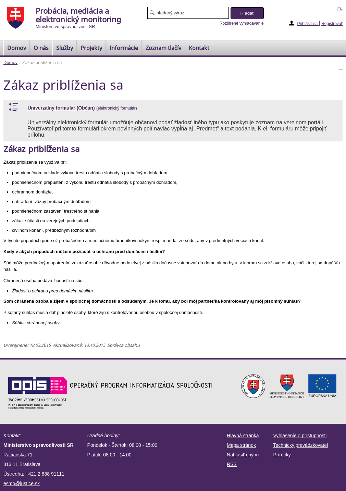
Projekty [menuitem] (91, 48)
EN (340, 9)
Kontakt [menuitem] (199, 48)
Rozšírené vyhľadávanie (242, 23)
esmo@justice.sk (21, 483)
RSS (232, 464)
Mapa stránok (241, 445)
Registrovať (332, 23)
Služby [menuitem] (64, 48)
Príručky (282, 454)
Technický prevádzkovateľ (301, 445)
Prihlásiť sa (308, 23)
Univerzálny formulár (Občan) (61, 108)
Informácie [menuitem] (124, 48)
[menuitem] (16, 47)
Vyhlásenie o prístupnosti (300, 435)
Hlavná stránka (243, 435)
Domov (10, 62)
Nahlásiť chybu (243, 454)
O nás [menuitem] (41, 48)
